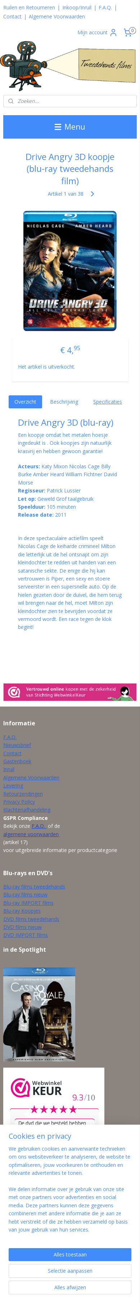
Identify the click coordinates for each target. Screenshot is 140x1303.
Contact (12, 16)
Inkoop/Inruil (76, 7)
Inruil (8, 769)
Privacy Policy (19, 801)
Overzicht (25, 401)
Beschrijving (64, 401)
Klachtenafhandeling (26, 809)
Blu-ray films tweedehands (34, 886)
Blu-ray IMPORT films (28, 902)
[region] (70, 1192)
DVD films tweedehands (31, 919)
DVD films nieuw (22, 927)
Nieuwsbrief (17, 745)
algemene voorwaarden (31, 834)
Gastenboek (17, 761)
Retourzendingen (23, 793)
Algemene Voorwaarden (57, 16)
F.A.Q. (105, 7)
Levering (13, 785)
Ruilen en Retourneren (29, 7)
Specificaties (107, 401)
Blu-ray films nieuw (25, 894)
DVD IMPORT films (25, 934)
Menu (70, 127)
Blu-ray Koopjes (22, 910)
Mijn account (97, 32)
